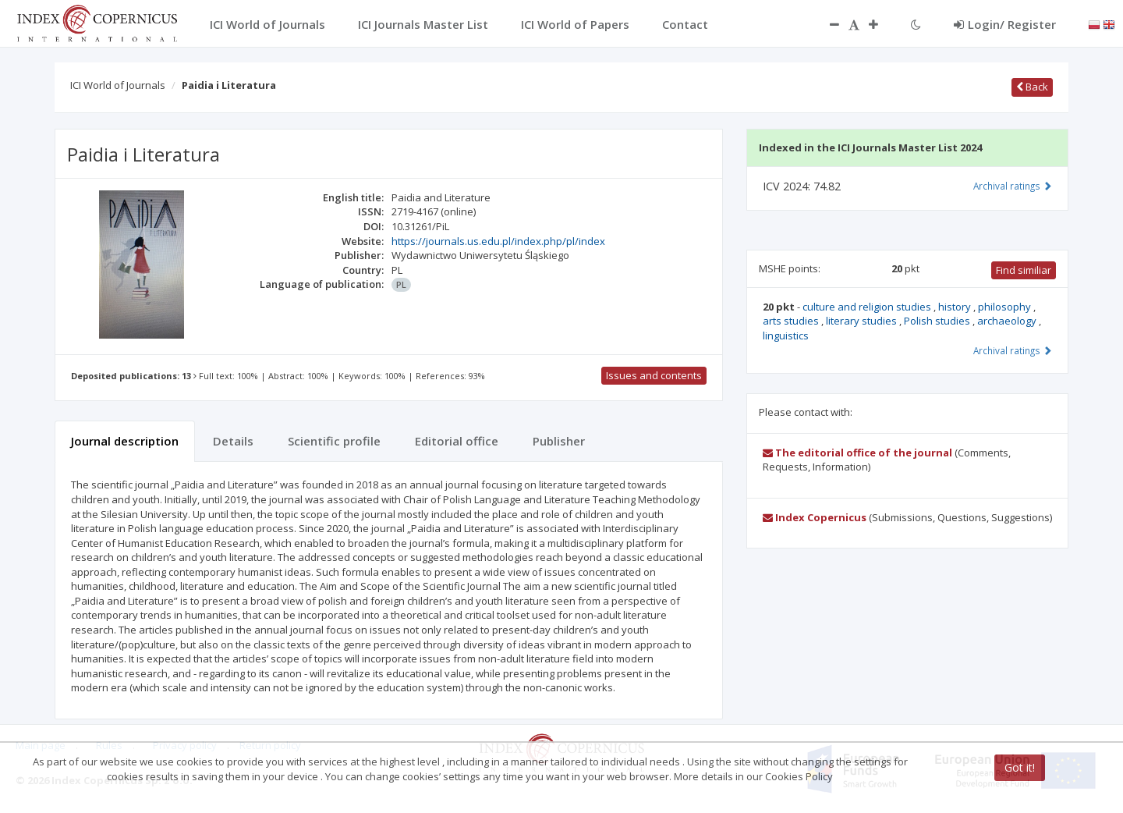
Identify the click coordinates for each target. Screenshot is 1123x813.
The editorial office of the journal (857, 453)
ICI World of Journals (117, 85)
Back (1032, 87)
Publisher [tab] (559, 441)
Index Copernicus (814, 517)
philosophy (1005, 307)
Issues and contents (654, 375)
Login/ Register (1005, 24)
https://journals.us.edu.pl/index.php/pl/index (498, 241)
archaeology (1008, 321)
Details (233, 441)
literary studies (862, 321)
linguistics (786, 335)
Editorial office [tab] (456, 441)
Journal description (125, 441)
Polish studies (938, 321)
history (955, 307)
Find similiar (1023, 270)
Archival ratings (1012, 185)
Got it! (1019, 767)
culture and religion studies (867, 307)
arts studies (792, 321)
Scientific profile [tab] (334, 441)
